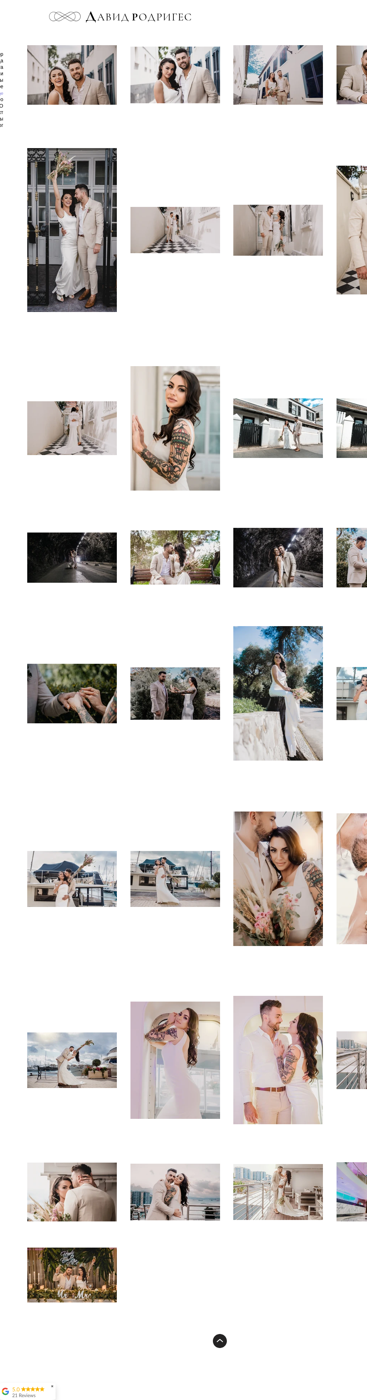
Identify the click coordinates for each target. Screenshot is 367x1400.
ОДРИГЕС (162, 17)
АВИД (113, 17)
